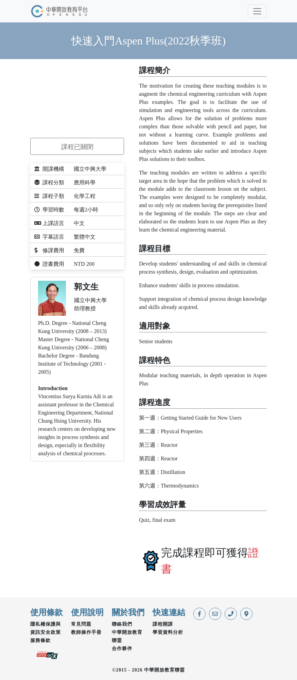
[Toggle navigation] (257, 11)
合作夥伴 (122, 648)
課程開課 (163, 624)
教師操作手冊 (86, 632)
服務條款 (40, 640)
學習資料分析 (168, 632)
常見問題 (81, 624)
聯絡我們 (122, 624)
